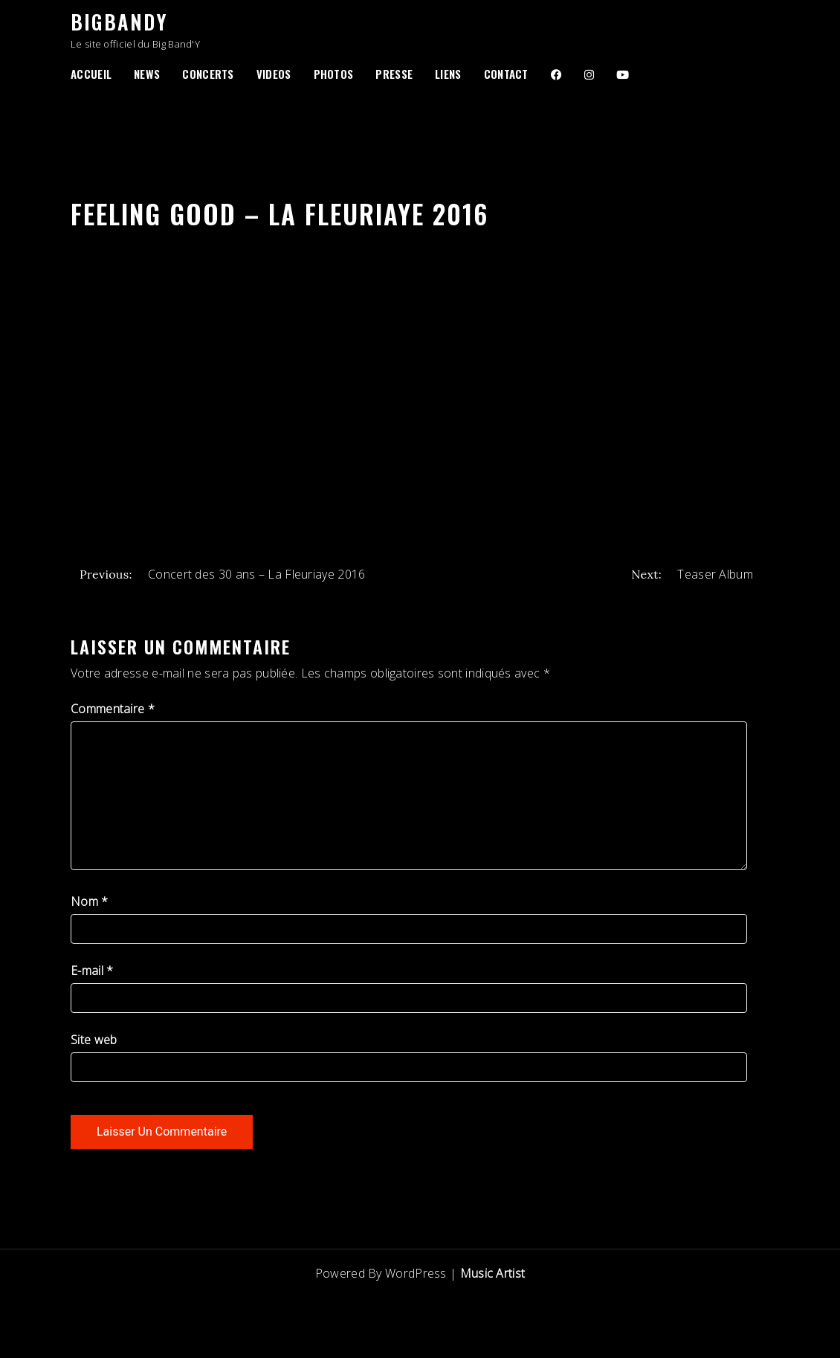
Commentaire (113, 709)
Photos (334, 73)
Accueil (91, 73)
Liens (448, 73)
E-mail (92, 970)
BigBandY (119, 21)
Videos (273, 73)
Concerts (207, 73)
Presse (394, 73)
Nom (90, 901)
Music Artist (493, 1273)
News (147, 73)
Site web (94, 1040)
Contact (506, 73)
